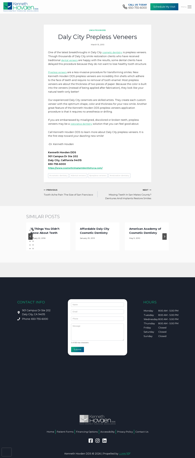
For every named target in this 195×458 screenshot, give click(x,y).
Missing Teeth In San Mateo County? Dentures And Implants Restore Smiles (125, 198)
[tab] (33, 234)
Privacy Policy (125, 431)
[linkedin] (104, 440)
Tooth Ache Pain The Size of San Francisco (69, 196)
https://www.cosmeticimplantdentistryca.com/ (78, 171)
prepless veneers (97, 179)
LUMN (124, 453)
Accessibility (107, 431)
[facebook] (90, 440)
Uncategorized (97, 30)
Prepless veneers (58, 76)
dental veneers (81, 60)
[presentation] (6, 452)
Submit (77, 349)
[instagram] (97, 440)
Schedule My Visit (164, 6)
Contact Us (141, 431)
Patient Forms (65, 431)
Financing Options (87, 431)
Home (50, 431)
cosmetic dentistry (113, 52)
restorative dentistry (82, 127)
